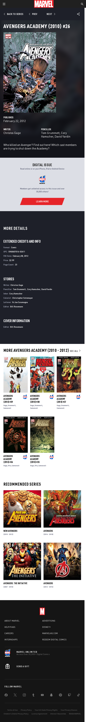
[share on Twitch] (69, 695)
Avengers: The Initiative (15, 583)
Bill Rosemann (16, 306)
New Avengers (10, 530)
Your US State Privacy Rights (46, 710)
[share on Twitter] (15, 695)
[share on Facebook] (6, 695)
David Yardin (62, 136)
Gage (5, 405)
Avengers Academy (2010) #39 (8, 398)
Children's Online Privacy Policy (16, 714)
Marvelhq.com (50, 633)
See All (75, 350)
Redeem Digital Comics (54, 639)
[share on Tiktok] (78, 695)
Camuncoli (7, 408)
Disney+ (46, 627)
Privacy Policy (26, 710)
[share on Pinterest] (60, 695)
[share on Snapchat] (51, 695)
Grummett (12, 405)
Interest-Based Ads (58, 714)
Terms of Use (12, 710)
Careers (9, 633)
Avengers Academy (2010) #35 (34, 459)
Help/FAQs (10, 627)
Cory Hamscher (33, 289)
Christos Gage (12, 133)
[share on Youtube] (42, 695)
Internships (11, 639)
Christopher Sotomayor (22, 298)
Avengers (48, 530)
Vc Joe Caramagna (20, 302)
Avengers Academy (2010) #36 (8, 459)
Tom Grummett (50, 133)
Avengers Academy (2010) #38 (34, 398)
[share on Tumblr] (33, 695)
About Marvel (12, 621)
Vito (9, 465)
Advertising (48, 621)
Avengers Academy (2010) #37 (61, 398)
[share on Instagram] (24, 695)
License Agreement (39, 714)
